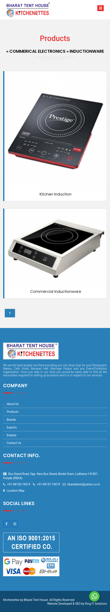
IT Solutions (99, 603)
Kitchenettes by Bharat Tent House (25, 600)
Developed (65, 603)
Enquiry (11, 435)
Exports (12, 427)
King (88, 603)
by (82, 603)
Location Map (15, 490)
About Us (13, 404)
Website (52, 603)
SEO (78, 603)
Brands (11, 419)
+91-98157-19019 (48, 484)
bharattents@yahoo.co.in (84, 484)
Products (12, 411)
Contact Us (14, 443)
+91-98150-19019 (18, 484)
